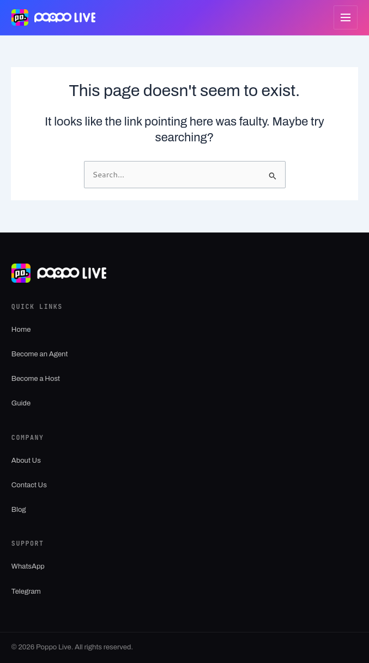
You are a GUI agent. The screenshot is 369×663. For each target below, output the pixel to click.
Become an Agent (39, 354)
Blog (18, 509)
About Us (26, 460)
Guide (21, 403)
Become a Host (35, 379)
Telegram (26, 591)
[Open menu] (346, 17)
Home (21, 329)
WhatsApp (28, 566)
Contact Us (29, 485)
